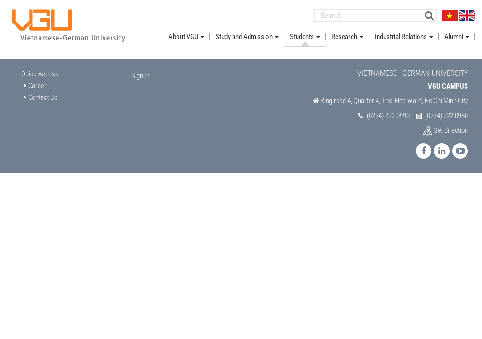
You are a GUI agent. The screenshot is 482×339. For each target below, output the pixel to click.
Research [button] (347, 36)
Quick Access (39, 74)
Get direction (451, 130)
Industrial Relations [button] (404, 36)
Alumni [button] (456, 36)
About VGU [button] (186, 36)
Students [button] (305, 36)
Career (37, 85)
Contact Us (43, 97)
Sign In (140, 76)
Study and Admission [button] (247, 36)
